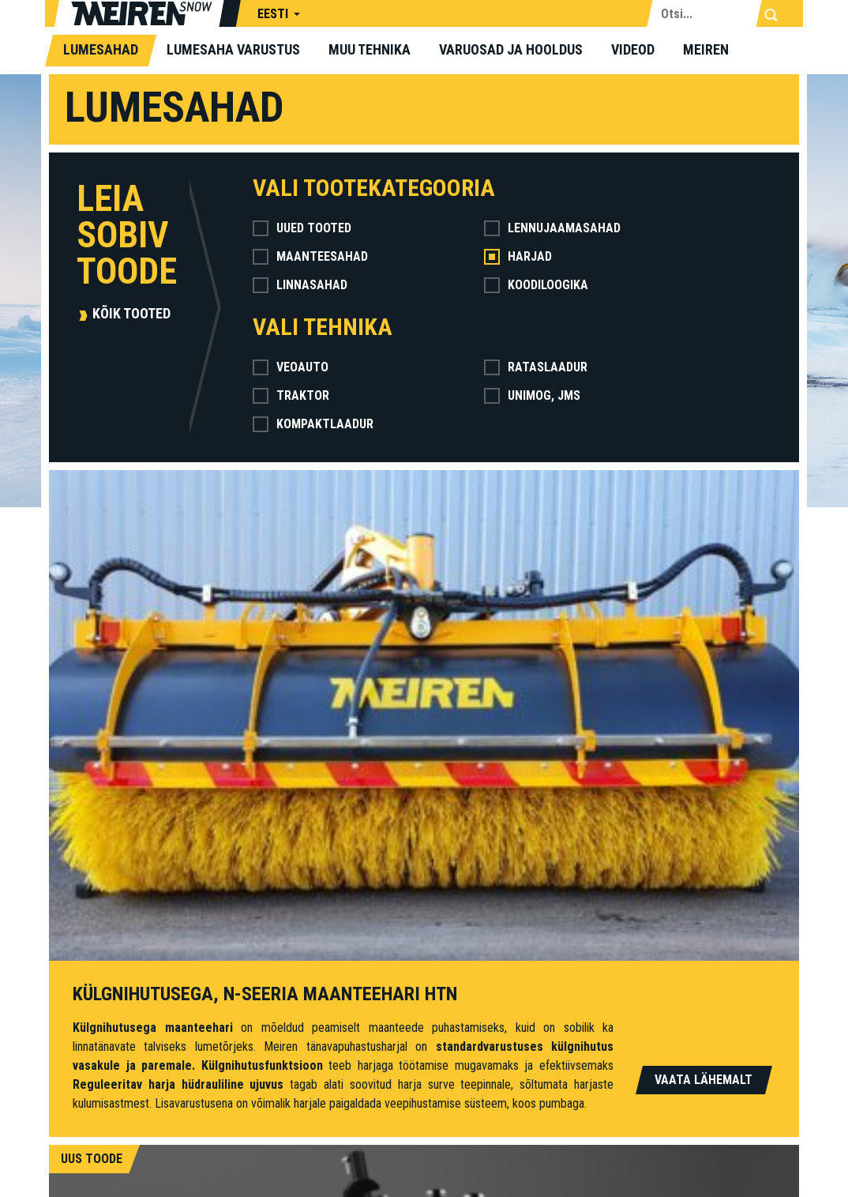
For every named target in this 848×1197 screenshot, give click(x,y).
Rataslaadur (535, 367)
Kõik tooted (131, 313)
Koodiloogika (536, 284)
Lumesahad (100, 49)
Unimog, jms (532, 395)
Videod (633, 49)
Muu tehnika (369, 49)
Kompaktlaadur (313, 423)
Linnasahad (300, 284)
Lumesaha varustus (233, 49)
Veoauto (290, 367)
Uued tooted (302, 227)
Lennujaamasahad (552, 227)
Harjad (518, 256)
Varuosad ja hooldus (511, 49)
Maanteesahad (310, 256)
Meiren (706, 49)
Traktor (291, 395)
